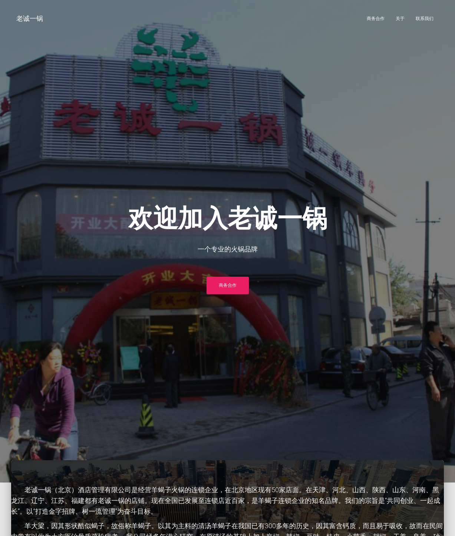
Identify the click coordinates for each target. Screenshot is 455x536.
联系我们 (424, 18)
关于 (400, 18)
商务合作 (376, 18)
